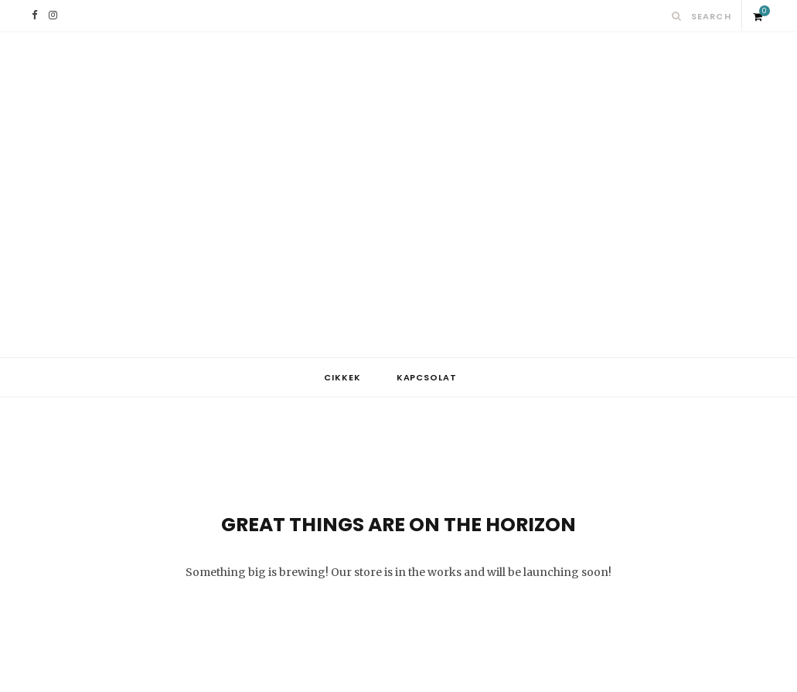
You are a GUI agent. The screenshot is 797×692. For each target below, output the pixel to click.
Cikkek (342, 377)
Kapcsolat (427, 377)
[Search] (677, 16)
